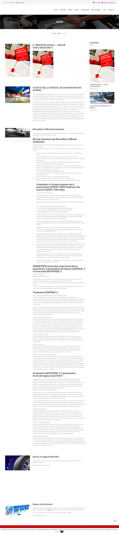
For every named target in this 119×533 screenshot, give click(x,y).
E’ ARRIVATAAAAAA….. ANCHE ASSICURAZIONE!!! (49, 46)
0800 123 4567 (20, 2)
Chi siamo (63, 10)
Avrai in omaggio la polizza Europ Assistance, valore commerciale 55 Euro (55, 178)
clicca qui (57, 531)
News (59, 33)
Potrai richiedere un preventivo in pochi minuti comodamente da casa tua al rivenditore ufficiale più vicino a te (59, 174)
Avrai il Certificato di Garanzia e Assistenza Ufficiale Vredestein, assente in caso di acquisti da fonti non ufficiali (60, 159)
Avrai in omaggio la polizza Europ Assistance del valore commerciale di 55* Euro (57, 156)
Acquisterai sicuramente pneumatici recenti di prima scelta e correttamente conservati (59, 166)
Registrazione (95, 10)
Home (54, 33)
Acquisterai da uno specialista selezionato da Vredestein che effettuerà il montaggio (58, 180)
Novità (76, 10)
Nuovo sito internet (43, 504)
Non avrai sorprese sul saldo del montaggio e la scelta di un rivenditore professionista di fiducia (59, 154)
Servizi (70, 10)
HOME (55, 10)
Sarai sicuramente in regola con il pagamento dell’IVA (50, 171)
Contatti (111, 10)
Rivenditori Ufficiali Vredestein (48, 129)
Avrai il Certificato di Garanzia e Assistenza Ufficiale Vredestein (52, 176)
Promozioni (85, 10)
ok (61, 531)
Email (112, 2)
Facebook (97, 2)
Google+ (105, 2)
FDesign (49, 510)
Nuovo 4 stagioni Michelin (46, 456)
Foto (104, 10)
